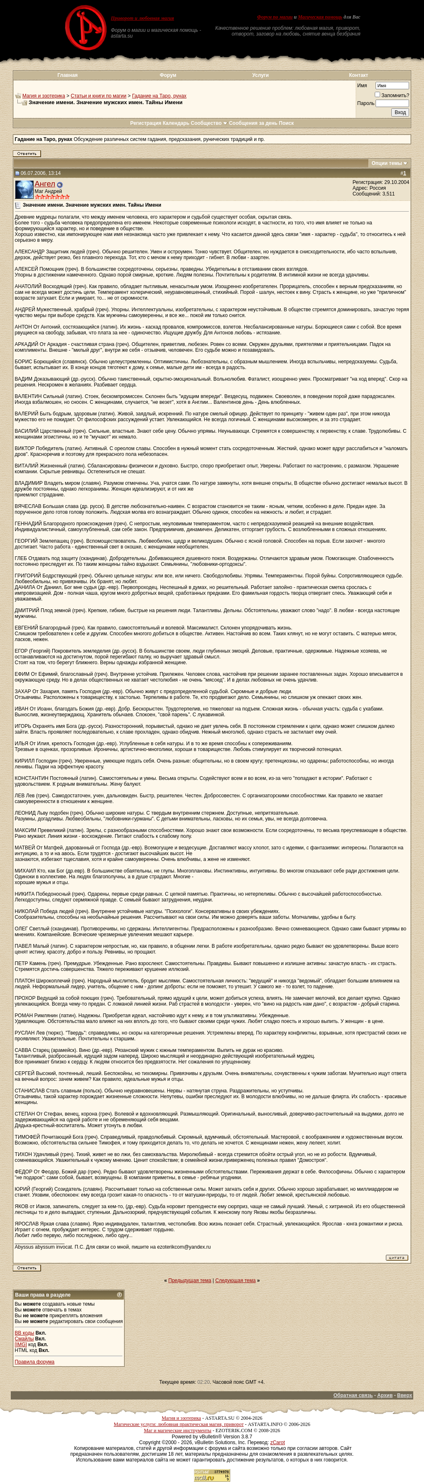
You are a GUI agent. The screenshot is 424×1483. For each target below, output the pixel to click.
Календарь (176, 123)
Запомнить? (392, 95)
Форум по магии (275, 17)
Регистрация (145, 123)
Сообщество (209, 123)
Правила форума (35, 1362)
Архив (385, 1395)
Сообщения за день (253, 123)
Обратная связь (353, 1395)
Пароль (366, 103)
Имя (362, 85)
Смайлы (24, 1339)
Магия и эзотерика (43, 96)
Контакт (358, 75)
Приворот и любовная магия (142, 18)
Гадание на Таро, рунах (159, 96)
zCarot (277, 1442)
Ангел (45, 183)
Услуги (260, 75)
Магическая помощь (320, 17)
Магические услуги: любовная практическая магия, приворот (179, 1424)
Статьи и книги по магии (98, 96)
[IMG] (21, 1344)
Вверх (404, 1395)
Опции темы (386, 163)
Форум (168, 75)
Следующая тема (235, 1280)
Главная (68, 75)
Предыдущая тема (190, 1280)
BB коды (24, 1333)
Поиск (286, 123)
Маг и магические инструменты (177, 1430)
